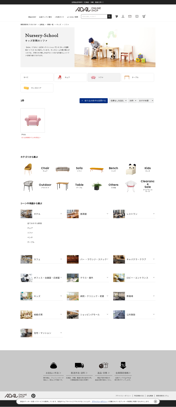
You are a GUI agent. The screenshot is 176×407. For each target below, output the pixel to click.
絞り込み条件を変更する (95, 100)
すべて (26, 77)
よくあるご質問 (72, 17)
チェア (63, 77)
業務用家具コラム (162, 396)
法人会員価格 (32, 138)
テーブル (131, 77)
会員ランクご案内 (45, 17)
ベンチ (30, 237)
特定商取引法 (139, 396)
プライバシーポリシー (123, 396)
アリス (23, 134)
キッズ (59, 24)
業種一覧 (50, 24)
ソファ (97, 77)
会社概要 (150, 396)
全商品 (42, 24)
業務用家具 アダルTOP (29, 24)
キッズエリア (32, 88)
